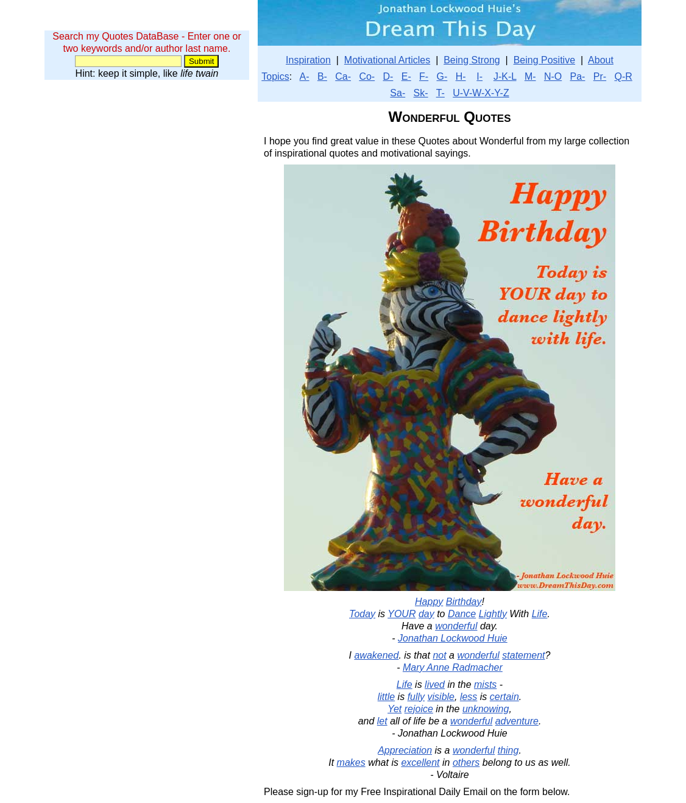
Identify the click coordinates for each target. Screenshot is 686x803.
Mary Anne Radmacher (453, 667)
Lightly (493, 614)
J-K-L (505, 76)
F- (423, 76)
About (601, 60)
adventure (517, 721)
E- (406, 76)
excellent (420, 762)
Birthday (464, 601)
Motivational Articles (387, 60)
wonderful (456, 626)
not (439, 655)
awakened (376, 655)
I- (479, 76)
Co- (367, 76)
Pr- (599, 76)
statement (523, 655)
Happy (429, 601)
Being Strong (472, 60)
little (386, 697)
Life (540, 614)
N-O (553, 76)
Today (362, 614)
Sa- (397, 93)
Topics (275, 76)
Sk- (421, 93)
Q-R (623, 76)
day (426, 614)
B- (322, 76)
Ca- (343, 76)
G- (442, 76)
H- (461, 76)
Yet (394, 709)
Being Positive (544, 60)
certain (504, 697)
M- (530, 76)
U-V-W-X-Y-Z (481, 93)
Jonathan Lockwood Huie (452, 638)
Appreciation (405, 750)
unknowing (485, 709)
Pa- (577, 76)
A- (304, 76)
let (382, 721)
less (468, 697)
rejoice (419, 709)
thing (508, 750)
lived (435, 684)
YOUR (401, 614)
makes (351, 762)
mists (485, 684)
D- (388, 76)
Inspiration (308, 60)
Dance (462, 614)
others (466, 762)
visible (441, 697)
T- (440, 93)
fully (416, 697)
